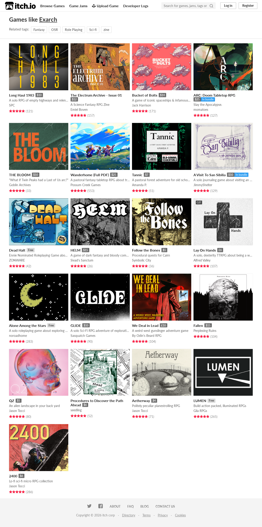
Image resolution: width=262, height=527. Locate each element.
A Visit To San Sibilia (210, 175)
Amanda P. (139, 185)
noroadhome (18, 335)
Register (248, 5)
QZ (11, 400)
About (115, 506)
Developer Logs (135, 6)
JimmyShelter (203, 185)
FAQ (130, 506)
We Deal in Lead (145, 325)
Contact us (165, 506)
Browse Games (52, 6)
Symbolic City (141, 260)
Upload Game (105, 6)
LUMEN (200, 400)
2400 (13, 476)
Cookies (180, 515)
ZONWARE (17, 260)
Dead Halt (17, 250)
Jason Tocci (17, 411)
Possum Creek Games (86, 185)
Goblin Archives (20, 185)
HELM (75, 250)
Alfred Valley (202, 260)
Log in (228, 5)
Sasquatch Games (83, 335)
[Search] (211, 5)
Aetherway (141, 400)
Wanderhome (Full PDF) (90, 175)
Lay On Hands (205, 250)
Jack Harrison (141, 105)
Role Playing (74, 30)
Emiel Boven (79, 109)
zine (106, 30)
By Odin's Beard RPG (146, 335)
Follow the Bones (146, 250)
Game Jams (78, 6)
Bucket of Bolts (144, 95)
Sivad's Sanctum (82, 260)
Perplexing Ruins (205, 331)
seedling (76, 410)
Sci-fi (93, 30)
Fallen (198, 325)
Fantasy (39, 30)
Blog (144, 506)
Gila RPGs (200, 411)
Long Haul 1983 (21, 95)
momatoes (201, 109)
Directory (128, 515)
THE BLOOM (20, 175)
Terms (146, 515)
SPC (12, 105)
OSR (54, 30)
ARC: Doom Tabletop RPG (214, 95)
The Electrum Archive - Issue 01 (96, 95)
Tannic (137, 175)
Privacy (163, 515)
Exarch (48, 19)
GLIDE (76, 325)
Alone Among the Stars (27, 325)
